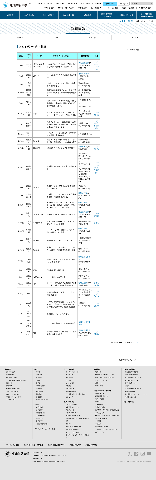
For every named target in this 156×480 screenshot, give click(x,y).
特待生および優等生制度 (74, 427)
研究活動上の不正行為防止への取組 (107, 415)
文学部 (38, 372)
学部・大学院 (29, 15)
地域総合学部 (40, 386)
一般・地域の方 (112, 8)
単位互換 (98, 424)
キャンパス (41, 3)
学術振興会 (99, 404)
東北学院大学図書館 (131, 372)
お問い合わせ (60, 3)
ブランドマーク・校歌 (13, 397)
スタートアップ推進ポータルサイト (107, 429)
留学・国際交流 (128, 402)
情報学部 (39, 388)
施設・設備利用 (130, 391)
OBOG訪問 (99, 386)
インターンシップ (101, 380)
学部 (35, 369)
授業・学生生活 (68, 15)
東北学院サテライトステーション (136, 394)
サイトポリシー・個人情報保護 (90, 3)
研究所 (127, 386)
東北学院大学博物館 (131, 375)
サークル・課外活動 (72, 432)
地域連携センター (101, 393)
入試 (55, 37)
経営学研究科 (40, 415)
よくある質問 (70, 383)
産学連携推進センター (102, 396)
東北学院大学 (10, 372)
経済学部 (39, 375)
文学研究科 (39, 410)
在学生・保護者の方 (66, 8)
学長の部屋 (10, 375)
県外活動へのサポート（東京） (105, 375)
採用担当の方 (96, 8)
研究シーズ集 (99, 432)
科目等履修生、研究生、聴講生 (76, 394)
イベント (68, 380)
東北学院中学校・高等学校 (33, 445)
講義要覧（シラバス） (73, 407)
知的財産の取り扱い (101, 418)
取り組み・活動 (11, 377)
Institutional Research (13, 388)
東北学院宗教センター (132, 380)
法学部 (38, 380)
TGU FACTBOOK (12, 391)
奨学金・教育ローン (72, 413)
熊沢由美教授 (83, 212)
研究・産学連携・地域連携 (107, 15)
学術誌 (97, 402)
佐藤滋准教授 (83, 63)
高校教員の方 (70, 388)
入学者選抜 (69, 377)
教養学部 (39, 397)
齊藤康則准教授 (84, 330)
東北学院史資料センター (133, 377)
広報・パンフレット (13, 394)
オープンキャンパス (72, 372)
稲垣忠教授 (82, 147)
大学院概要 (39, 407)
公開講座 (98, 421)
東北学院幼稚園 (75, 445)
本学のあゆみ (10, 400)
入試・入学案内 (48, 15)
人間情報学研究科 (42, 424)
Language (123, 3)
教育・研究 (91, 37)
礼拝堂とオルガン (131, 397)
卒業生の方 (82, 8)
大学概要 (9, 15)
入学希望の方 (49, 8)
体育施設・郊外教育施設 (133, 388)
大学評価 (9, 386)
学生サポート (70, 410)
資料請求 (50, 3)
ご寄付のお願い (110, 3)
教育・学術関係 (128, 8)
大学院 (36, 404)
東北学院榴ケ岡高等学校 (56, 445)
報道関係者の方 (145, 8)
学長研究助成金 (100, 407)
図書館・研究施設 (126, 15)
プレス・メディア (134, 37)
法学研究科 (39, 418)
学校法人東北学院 (12, 445)
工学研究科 (39, 421)
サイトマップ (72, 3)
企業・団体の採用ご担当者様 (104, 377)
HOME (123, 21)
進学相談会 (69, 375)
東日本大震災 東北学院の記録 (16, 380)
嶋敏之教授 (82, 193)
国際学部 (39, 394)
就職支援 (87, 15)
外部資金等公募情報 (101, 427)
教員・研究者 (99, 399)
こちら (96, 162)
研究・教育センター (131, 383)
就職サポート (99, 372)
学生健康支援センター (73, 415)
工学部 (38, 383)
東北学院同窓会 (92, 445)
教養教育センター (42, 400)
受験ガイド (69, 397)
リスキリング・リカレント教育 (44, 429)
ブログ (128, 360)
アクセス (32, 3)
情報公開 (9, 383)
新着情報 (130, 21)
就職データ (99, 383)
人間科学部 (39, 391)
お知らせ (19, 37)
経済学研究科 (40, 413)
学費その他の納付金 (72, 429)
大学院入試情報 (71, 391)
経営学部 (39, 377)
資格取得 (68, 424)
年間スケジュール (71, 404)
